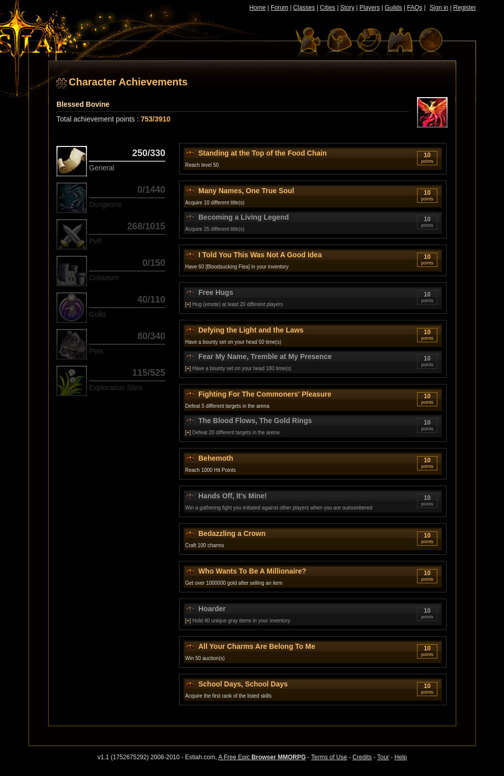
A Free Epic (262, 757)
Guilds (393, 7)
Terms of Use (329, 757)
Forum (279, 7)
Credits (362, 757)
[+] (188, 304)
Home (257, 7)
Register (464, 7)
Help (401, 757)
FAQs (414, 7)
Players (370, 7)
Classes (304, 7)
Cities (327, 7)
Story (347, 7)
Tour (383, 757)
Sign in (439, 7)
